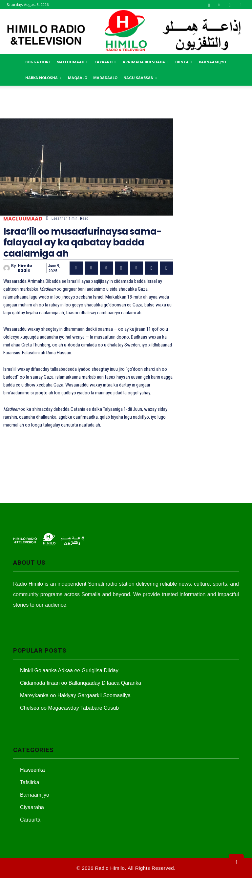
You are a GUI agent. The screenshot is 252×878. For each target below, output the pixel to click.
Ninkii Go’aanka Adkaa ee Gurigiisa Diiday (69, 670)
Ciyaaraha (32, 807)
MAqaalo (77, 77)
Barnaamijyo (212, 61)
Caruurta (30, 820)
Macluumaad (71, 61)
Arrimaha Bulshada (145, 61)
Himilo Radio (25, 268)
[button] (209, 4)
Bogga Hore (38, 61)
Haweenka (32, 770)
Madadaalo (105, 77)
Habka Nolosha (43, 77)
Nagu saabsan (140, 77)
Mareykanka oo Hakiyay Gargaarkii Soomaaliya (75, 695)
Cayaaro (105, 61)
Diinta (183, 61)
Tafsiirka (29, 782)
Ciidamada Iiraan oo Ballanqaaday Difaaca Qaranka (80, 683)
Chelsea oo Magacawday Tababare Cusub (69, 708)
